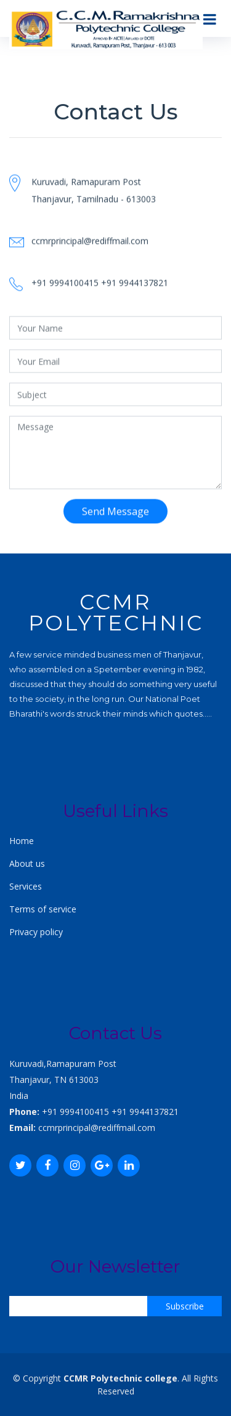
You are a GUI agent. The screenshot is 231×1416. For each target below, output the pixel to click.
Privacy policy (36, 932)
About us (27, 863)
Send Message (115, 520)
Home (21, 841)
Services (25, 886)
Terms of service (42, 909)
